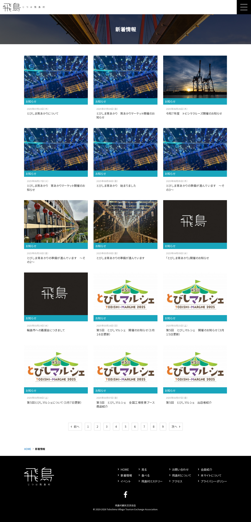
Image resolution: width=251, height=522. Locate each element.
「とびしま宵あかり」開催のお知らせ (187, 258)
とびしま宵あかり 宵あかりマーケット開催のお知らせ (125, 115)
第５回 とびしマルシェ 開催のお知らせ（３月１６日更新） (125, 332)
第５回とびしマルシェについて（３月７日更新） (54, 402)
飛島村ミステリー (150, 481)
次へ (176, 426)
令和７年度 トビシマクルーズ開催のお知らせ (194, 113)
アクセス (175, 481)
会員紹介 (204, 469)
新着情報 (124, 475)
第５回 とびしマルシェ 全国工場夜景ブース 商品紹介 (126, 404)
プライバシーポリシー (212, 481)
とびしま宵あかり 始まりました (116, 185)
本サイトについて (209, 475)
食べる (144, 475)
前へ (74, 426)
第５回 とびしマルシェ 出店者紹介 (189, 402)
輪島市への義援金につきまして (46, 330)
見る (142, 469)
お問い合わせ (178, 469)
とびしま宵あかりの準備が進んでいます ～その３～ (195, 187)
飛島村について (179, 475)
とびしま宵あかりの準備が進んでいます (120, 258)
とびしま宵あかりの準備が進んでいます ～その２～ (56, 260)
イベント (124, 481)
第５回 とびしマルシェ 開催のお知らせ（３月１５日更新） (195, 332)
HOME (27, 449)
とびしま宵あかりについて (43, 113)
